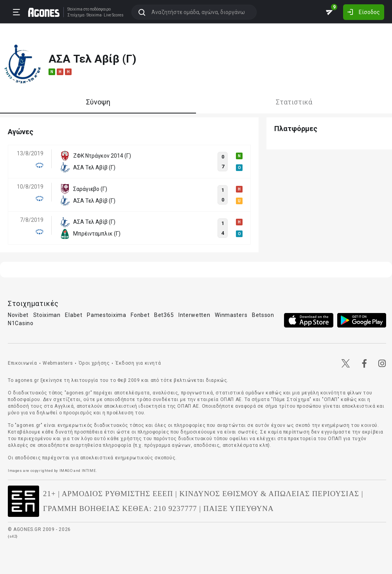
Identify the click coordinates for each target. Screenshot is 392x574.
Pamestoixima (106, 315)
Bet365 (164, 315)
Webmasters (58, 363)
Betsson (263, 315)
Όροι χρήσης (94, 363)
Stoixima (75, 9)
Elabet (73, 315)
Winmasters (231, 315)
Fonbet (140, 315)
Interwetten (194, 315)
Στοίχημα (76, 15)
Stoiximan (47, 315)
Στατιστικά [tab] (294, 102)
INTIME (89, 470)
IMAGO (66, 470)
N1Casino (21, 323)
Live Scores (114, 15)
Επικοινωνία (22, 363)
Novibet (18, 315)
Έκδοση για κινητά (138, 363)
